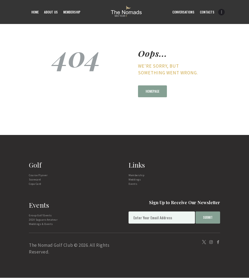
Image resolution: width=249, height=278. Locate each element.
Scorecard (35, 179)
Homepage (152, 91)
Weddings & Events (41, 224)
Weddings (135, 179)
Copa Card (35, 184)
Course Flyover (38, 175)
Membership (136, 175)
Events (133, 184)
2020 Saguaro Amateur (43, 219)
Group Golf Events (40, 215)
